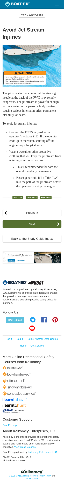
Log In (20, 339)
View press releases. (25, 447)
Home (23, 345)
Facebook (44, 319)
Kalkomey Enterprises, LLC (42, 452)
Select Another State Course (43, 339)
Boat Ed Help (10, 425)
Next (32, 224)
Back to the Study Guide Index (32, 238)
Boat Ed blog (15, 320)
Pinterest (55, 319)
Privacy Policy (45, 476)
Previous (32, 213)
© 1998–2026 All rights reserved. (23, 476)
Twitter (32, 319)
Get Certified (37, 345)
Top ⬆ (9, 339)
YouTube (32, 328)
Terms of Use (32, 479)
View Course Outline (32, 14)
